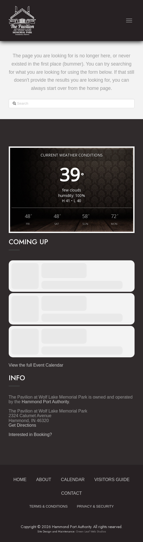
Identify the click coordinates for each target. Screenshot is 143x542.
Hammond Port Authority (45, 401)
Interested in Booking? (30, 434)
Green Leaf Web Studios (91, 531)
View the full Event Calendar (36, 365)
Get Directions (22, 425)
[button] (129, 20)
